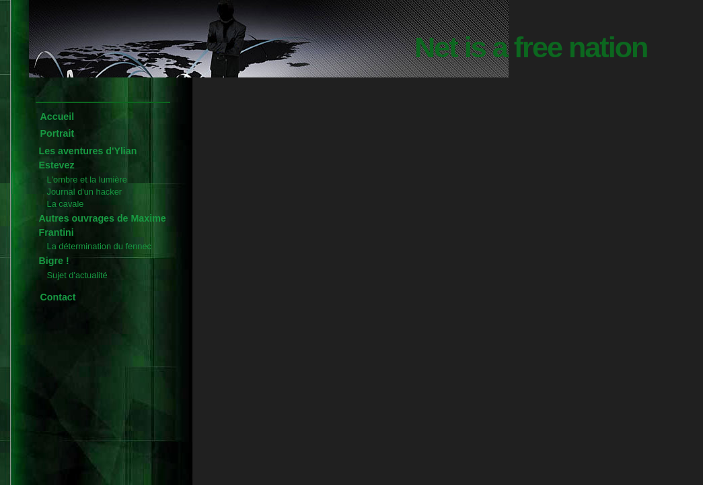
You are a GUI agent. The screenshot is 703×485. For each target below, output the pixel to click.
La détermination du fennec (99, 246)
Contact (58, 297)
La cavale (65, 204)
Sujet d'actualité (77, 275)
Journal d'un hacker (84, 192)
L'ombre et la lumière (87, 179)
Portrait (57, 133)
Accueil (57, 116)
